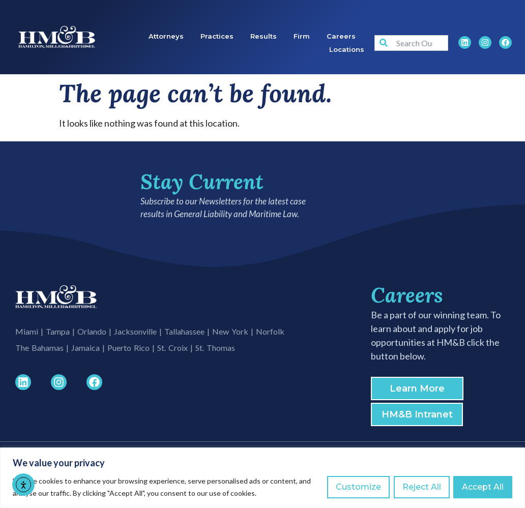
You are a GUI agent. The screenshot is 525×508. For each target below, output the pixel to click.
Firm (302, 36)
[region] (262, 477)
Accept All (483, 487)
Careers (341, 36)
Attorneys (166, 36)
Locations (346, 49)
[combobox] (411, 43)
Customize (358, 487)
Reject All (421, 487)
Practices (217, 36)
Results (263, 36)
